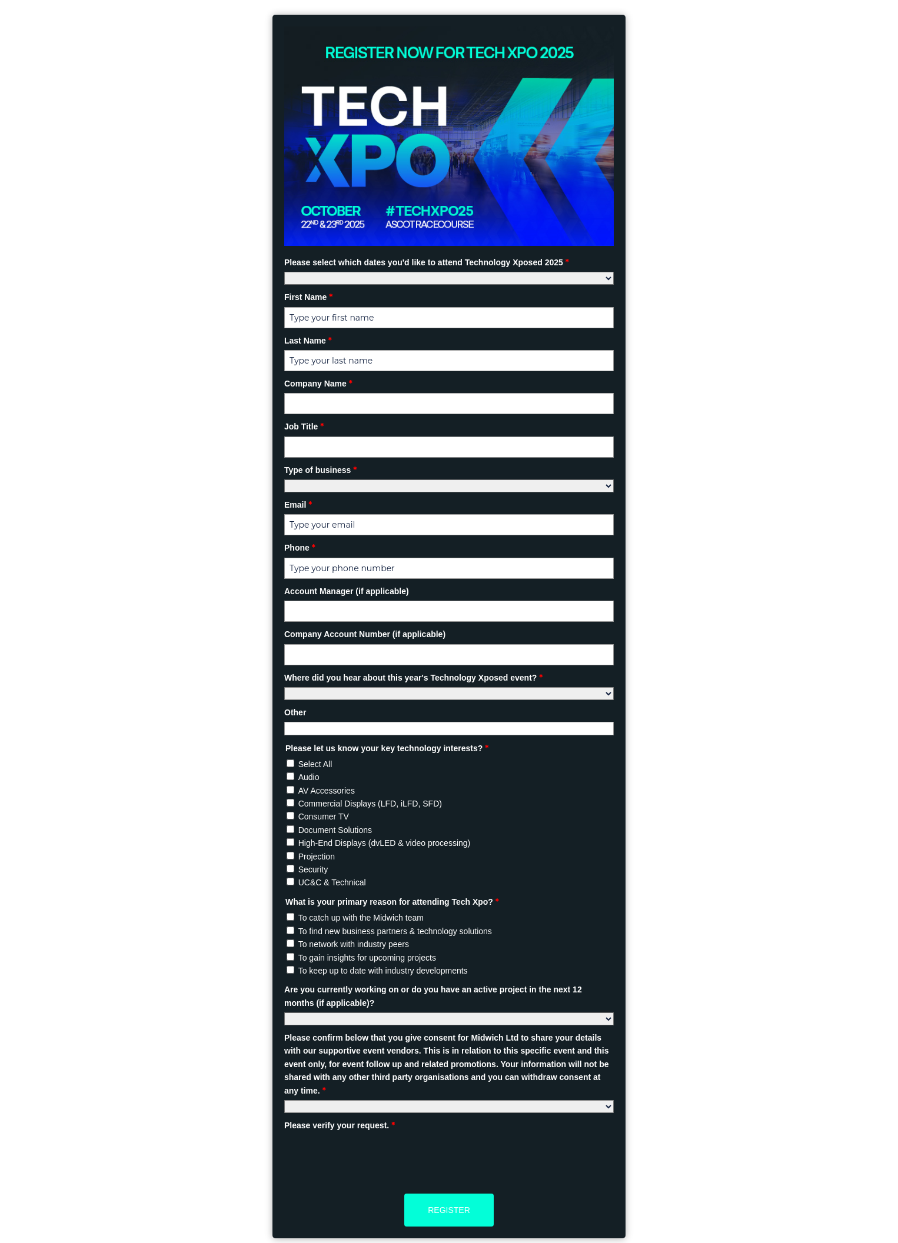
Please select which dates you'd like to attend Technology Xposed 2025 (426, 262)
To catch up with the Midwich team (361, 917)
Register (449, 1210)
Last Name (308, 340)
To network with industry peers (353, 944)
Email (298, 504)
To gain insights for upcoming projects (367, 957)
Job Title (304, 426)
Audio (309, 777)
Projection (316, 856)
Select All (315, 764)
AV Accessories (326, 790)
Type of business (320, 470)
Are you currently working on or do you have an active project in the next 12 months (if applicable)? (433, 996)
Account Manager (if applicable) (346, 591)
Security (313, 869)
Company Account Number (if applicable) (364, 634)
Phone (299, 547)
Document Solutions (335, 830)
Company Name (318, 383)
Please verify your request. (339, 1125)
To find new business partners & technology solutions (395, 931)
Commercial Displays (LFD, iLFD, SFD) (370, 803)
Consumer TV (323, 816)
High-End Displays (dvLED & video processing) (384, 843)
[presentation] (373, 1158)
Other (295, 712)
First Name (308, 297)
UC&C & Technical (332, 882)
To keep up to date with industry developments (383, 970)
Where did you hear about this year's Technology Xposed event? (413, 677)
